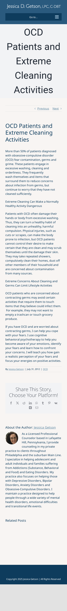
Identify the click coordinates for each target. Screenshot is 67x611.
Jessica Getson (16, 369)
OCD (45, 369)
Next (56, 108)
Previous (43, 108)
